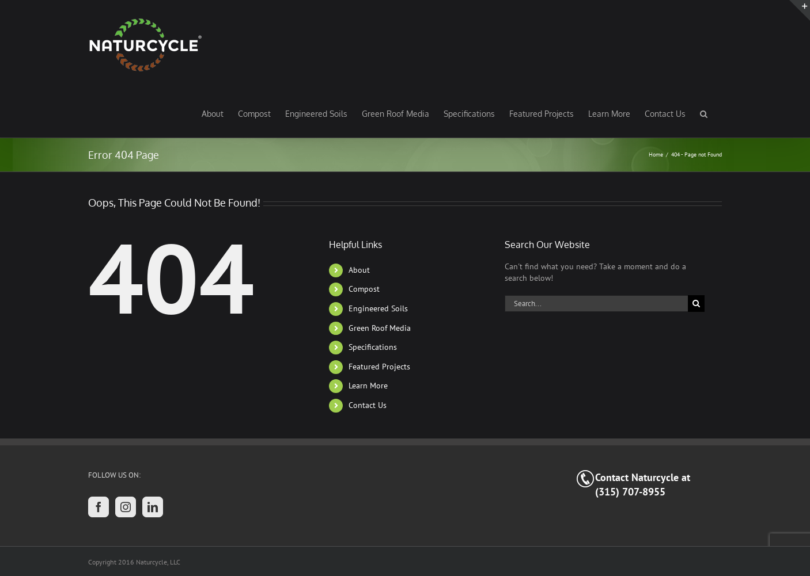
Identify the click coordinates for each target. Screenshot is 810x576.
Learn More (368, 385)
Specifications (373, 347)
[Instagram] (125, 507)
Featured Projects (379, 366)
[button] (703, 114)
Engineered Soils (378, 308)
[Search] (696, 303)
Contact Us (368, 405)
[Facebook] (98, 507)
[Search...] (596, 303)
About (359, 270)
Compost (364, 289)
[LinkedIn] (152, 507)
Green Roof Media (380, 328)
